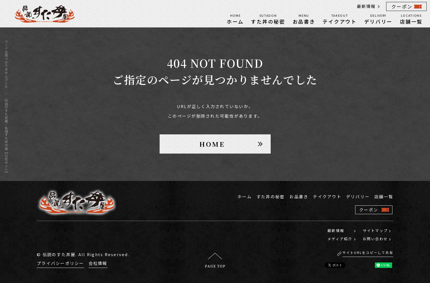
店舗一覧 (411, 18)
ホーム (235, 18)
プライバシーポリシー (60, 263)
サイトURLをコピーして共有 (368, 252)
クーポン (401, 6)
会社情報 (98, 263)
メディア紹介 (339, 238)
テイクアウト (339, 18)
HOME (212, 144)
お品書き (304, 18)
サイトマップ (375, 230)
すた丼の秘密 (268, 18)
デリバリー (378, 18)
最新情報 (366, 6)
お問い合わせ (375, 238)
